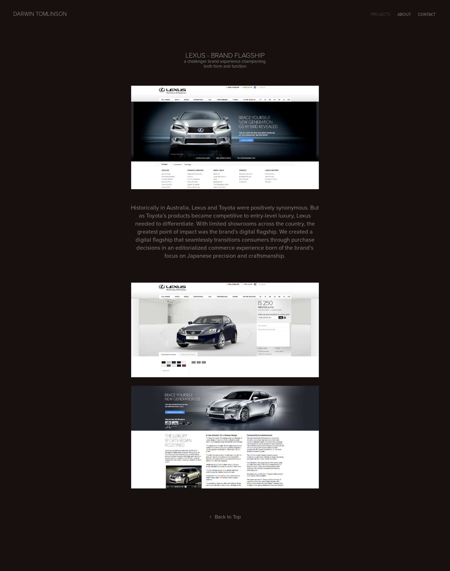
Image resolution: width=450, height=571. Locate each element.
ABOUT (404, 14)
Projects (380, 14)
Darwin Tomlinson (40, 13)
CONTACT (427, 14)
